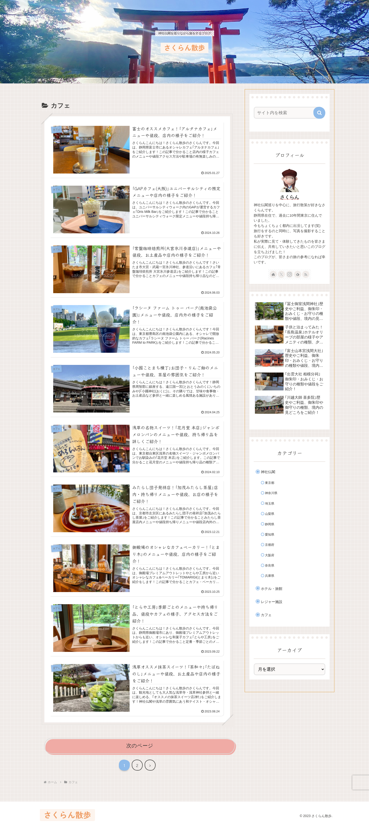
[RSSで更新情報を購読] (306, 274)
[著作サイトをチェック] (273, 274)
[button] (319, 113)
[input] (287, 113)
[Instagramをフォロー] (289, 274)
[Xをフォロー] (281, 274)
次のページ (139, 746)
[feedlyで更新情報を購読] (298, 274)
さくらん (289, 197)
